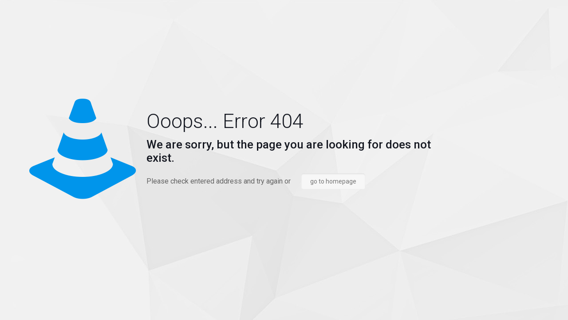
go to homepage (333, 181)
